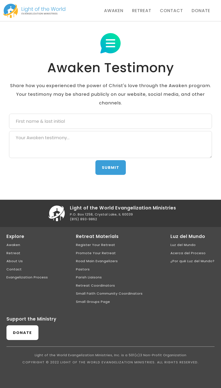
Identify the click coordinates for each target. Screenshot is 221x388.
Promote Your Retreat (96, 253)
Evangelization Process (27, 277)
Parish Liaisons (89, 277)
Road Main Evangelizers (97, 261)
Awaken (113, 11)
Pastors (83, 269)
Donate (201, 11)
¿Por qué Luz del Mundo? (192, 261)
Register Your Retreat (95, 245)
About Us (14, 261)
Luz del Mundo (183, 245)
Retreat (141, 11)
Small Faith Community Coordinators (109, 293)
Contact (171, 11)
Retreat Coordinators (95, 285)
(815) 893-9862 (83, 219)
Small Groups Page (93, 301)
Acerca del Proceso (188, 253)
